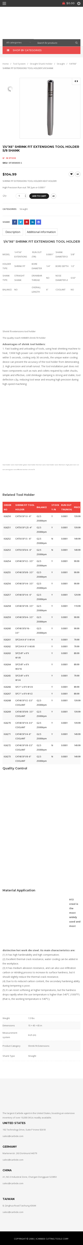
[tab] (13, 231)
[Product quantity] (22, 195)
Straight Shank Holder (41, 63)
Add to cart (40, 196)
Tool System (19, 63)
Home (6, 63)
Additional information (41, 232)
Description (12, 232)
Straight (61, 63)
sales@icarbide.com (13, 1135)
